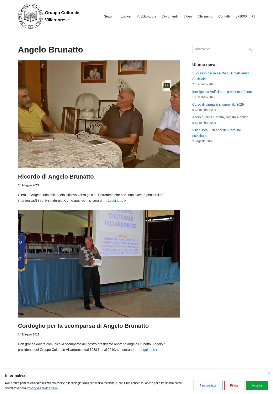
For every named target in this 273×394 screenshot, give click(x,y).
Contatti (224, 16)
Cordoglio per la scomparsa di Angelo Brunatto (83, 326)
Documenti (169, 16)
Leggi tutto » (117, 200)
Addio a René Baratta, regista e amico (220, 117)
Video (187, 16)
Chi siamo (205, 16)
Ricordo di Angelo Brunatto (56, 176)
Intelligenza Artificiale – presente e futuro (222, 92)
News (107, 16)
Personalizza (208, 385)
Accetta (257, 385)
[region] (136, 381)
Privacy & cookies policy (42, 388)
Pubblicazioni (146, 16)
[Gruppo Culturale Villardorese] (54, 16)
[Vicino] (268, 372)
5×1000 (241, 16)
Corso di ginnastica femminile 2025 (218, 104)
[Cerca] (219, 49)
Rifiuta (234, 385)
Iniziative (123, 16)
